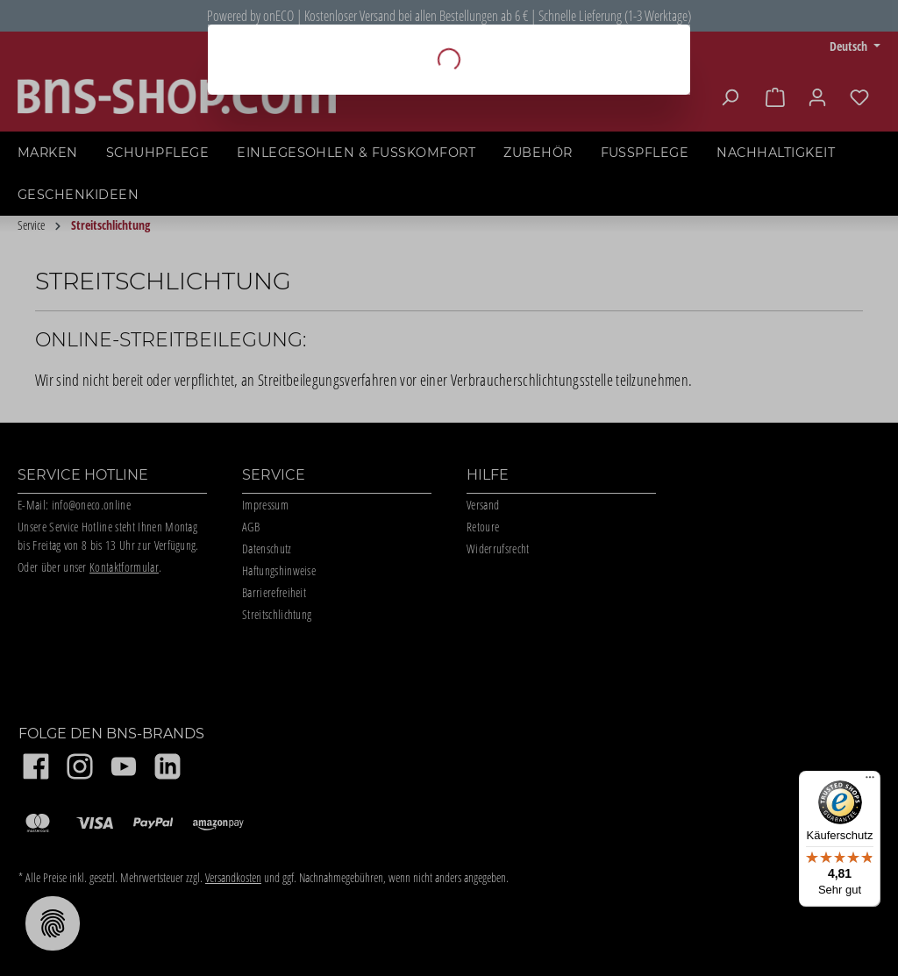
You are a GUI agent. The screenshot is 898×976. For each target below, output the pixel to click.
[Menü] (869, 781)
